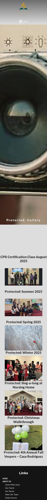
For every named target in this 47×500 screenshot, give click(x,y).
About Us (7, 481)
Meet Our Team (11, 494)
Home (5, 478)
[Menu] (23, 21)
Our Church (9, 488)
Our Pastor (9, 491)
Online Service (11, 497)
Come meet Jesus (12, 484)
